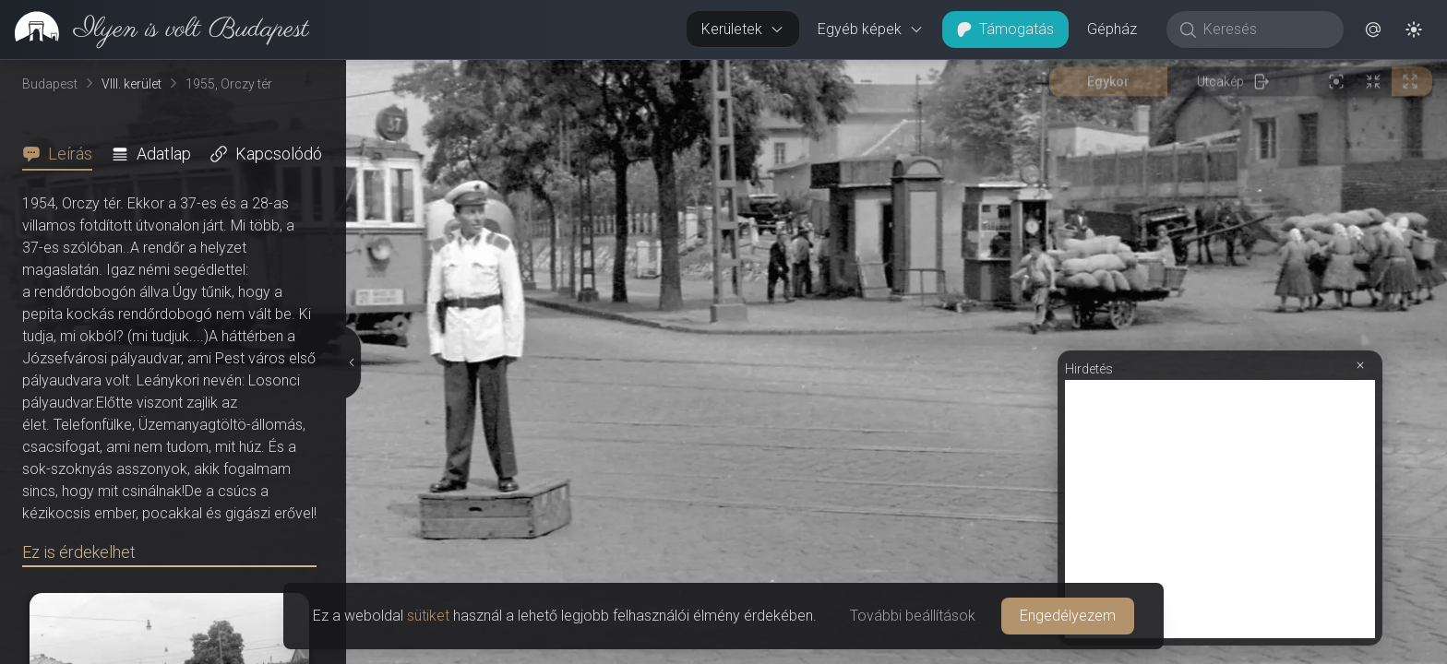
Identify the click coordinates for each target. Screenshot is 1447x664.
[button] (1373, 29)
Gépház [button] (1112, 29)
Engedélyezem (1068, 615)
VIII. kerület (131, 84)
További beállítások (912, 615)
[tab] (62, 154)
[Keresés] (1265, 29)
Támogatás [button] (1005, 29)
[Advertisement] (1220, 509)
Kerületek (742, 29)
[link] (154, 29)
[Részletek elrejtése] (351, 362)
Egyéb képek (871, 29)
